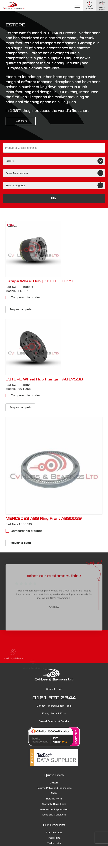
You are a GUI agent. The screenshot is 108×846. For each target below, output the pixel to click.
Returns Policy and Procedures (54, 788)
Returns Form (54, 798)
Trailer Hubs (54, 843)
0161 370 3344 (54, 697)
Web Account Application (54, 809)
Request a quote (20, 309)
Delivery (54, 782)
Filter (54, 198)
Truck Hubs (54, 837)
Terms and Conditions (54, 814)
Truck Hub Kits (54, 832)
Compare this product (26, 297)
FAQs (54, 793)
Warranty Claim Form (54, 804)
